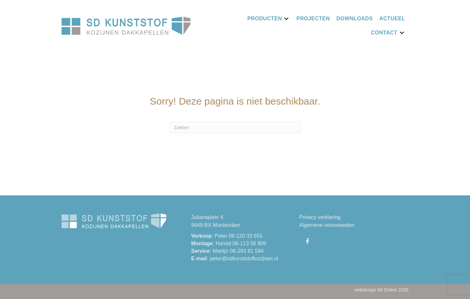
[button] (307, 241)
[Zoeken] (235, 127)
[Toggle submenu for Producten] (286, 18)
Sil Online (387, 289)
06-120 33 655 (245, 236)
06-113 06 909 (249, 243)
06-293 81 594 (246, 251)
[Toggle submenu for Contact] (402, 32)
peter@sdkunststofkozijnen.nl (244, 258)
